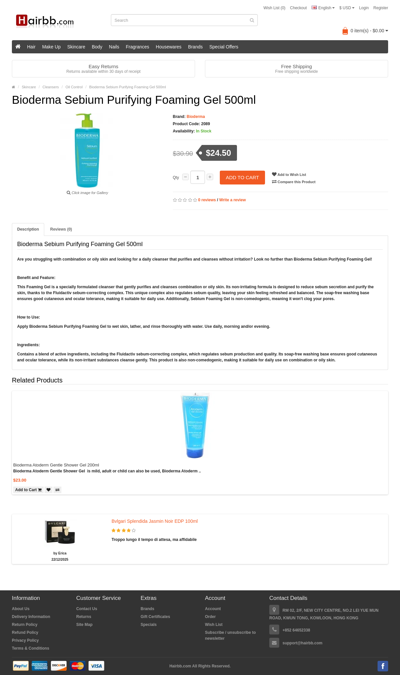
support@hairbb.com (302, 643)
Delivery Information (31, 616)
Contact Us (86, 608)
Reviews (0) (61, 229)
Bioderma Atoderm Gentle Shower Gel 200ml (56, 465)
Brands (195, 46)
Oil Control (74, 87)
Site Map (84, 624)
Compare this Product (294, 181)
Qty (176, 177)
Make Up (51, 46)
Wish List (213, 624)
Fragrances (137, 46)
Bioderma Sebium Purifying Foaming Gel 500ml (127, 87)
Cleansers (51, 87)
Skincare (76, 46)
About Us (20, 608)
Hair (31, 46)
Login (364, 8)
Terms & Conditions (30, 648)
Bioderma (195, 116)
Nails (114, 46)
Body (97, 46)
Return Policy (24, 624)
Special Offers (223, 46)
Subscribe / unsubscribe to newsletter (230, 635)
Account (213, 608)
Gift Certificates (155, 616)
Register (380, 8)
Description (28, 229)
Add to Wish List (289, 174)
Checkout (298, 8)
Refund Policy (25, 632)
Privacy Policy (25, 640)
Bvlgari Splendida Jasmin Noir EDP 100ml (155, 521)
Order (210, 616)
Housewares (169, 46)
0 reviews (207, 200)
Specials (149, 624)
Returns (83, 616)
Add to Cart (242, 177)
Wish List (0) (274, 8)
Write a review (232, 200)
